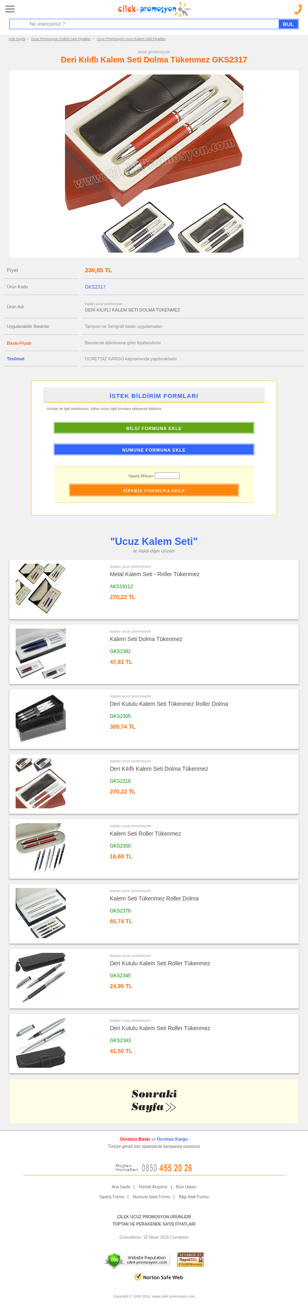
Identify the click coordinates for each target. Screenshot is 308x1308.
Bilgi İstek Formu (194, 1197)
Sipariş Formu (111, 1197)
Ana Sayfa (16, 39)
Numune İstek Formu (151, 1197)
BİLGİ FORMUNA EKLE (154, 428)
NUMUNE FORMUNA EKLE (154, 450)
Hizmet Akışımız (153, 1187)
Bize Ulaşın (186, 1187)
